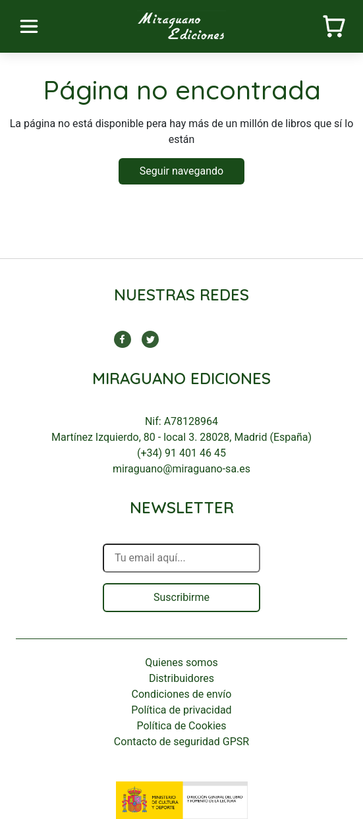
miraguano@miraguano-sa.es (181, 469)
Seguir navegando (181, 171)
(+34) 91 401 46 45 (181, 453)
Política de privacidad (181, 710)
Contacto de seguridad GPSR (181, 741)
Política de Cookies (181, 726)
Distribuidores (181, 678)
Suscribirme (181, 597)
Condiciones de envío (182, 694)
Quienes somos (181, 662)
